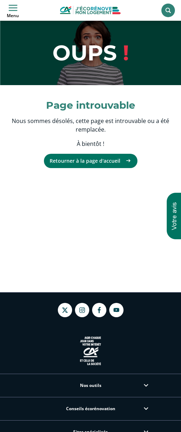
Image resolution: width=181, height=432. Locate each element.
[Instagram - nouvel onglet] (82, 310)
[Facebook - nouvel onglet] (99, 310)
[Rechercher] (168, 10)
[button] (174, 216)
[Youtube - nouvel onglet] (116, 310)
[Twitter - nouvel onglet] (65, 310)
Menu (13, 10)
